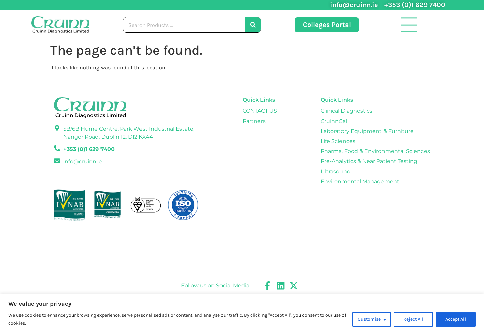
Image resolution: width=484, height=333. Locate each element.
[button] (409, 24)
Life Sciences (338, 141)
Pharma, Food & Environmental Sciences (375, 151)
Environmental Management (360, 181)
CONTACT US (260, 111)
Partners (254, 121)
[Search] (253, 24)
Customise (369, 319)
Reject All (413, 319)
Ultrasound (336, 171)
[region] (242, 313)
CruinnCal (334, 121)
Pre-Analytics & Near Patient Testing (369, 161)
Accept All (455, 319)
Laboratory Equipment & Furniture (367, 131)
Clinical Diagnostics (346, 111)
